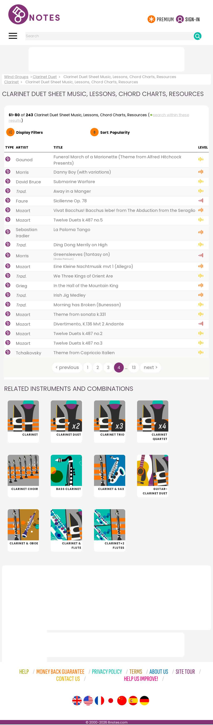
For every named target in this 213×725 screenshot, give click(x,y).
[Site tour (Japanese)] (110, 701)
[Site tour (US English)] (88, 701)
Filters (29, 132)
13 (134, 367)
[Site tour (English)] (77, 701)
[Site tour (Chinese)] (122, 701)
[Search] (198, 36)
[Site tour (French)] (99, 701)
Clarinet (11, 82)
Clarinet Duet (45, 76)
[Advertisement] (106, 58)
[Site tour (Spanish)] (133, 701)
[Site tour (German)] (144, 701)
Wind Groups (16, 76)
